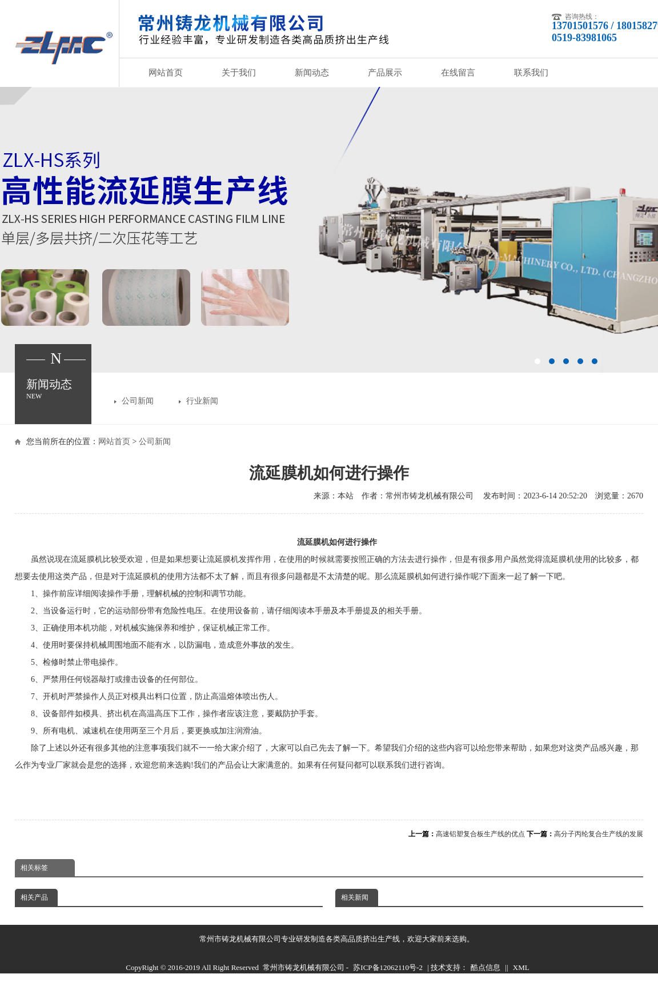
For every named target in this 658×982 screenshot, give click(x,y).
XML (521, 967)
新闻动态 (312, 72)
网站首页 (166, 72)
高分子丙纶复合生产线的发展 (598, 834)
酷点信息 (485, 967)
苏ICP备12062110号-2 (388, 967)
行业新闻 (202, 401)
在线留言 (458, 72)
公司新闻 (138, 401)
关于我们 (239, 72)
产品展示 (385, 72)
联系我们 (531, 72)
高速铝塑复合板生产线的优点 (480, 834)
